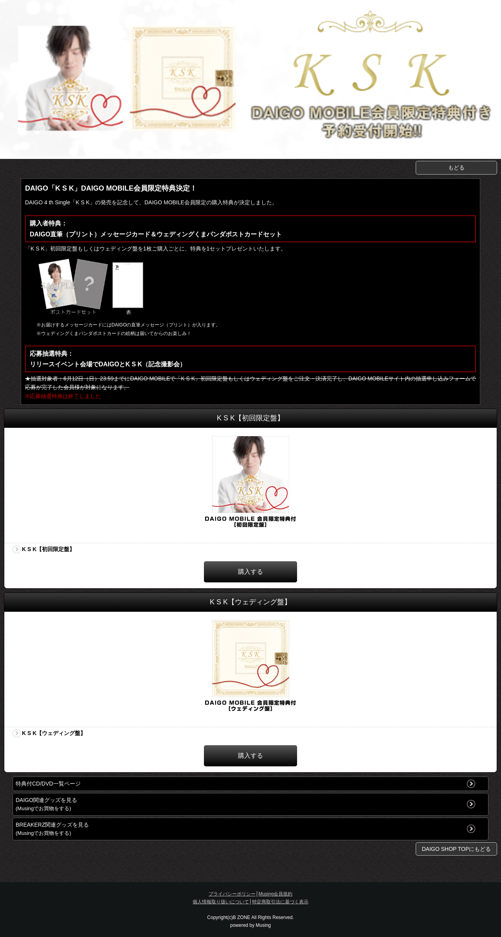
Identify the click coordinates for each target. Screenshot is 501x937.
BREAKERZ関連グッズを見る (52, 829)
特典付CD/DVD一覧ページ (48, 783)
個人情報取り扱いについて (221, 902)
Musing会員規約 (275, 894)
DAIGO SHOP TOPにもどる (456, 849)
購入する (250, 571)
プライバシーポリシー (232, 894)
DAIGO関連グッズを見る (46, 804)
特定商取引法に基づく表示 (280, 902)
